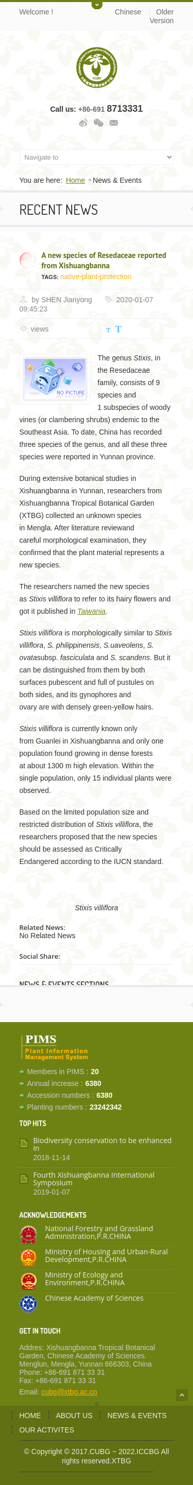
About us (74, 1415)
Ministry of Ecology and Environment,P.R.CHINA (85, 1278)
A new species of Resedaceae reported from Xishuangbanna (104, 260)
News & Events (137, 1415)
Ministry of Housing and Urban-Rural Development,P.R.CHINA (106, 1255)
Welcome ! (37, 12)
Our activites (47, 1430)
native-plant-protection (96, 276)
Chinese (128, 12)
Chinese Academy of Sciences (94, 1298)
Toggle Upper (97, 4)
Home (75, 180)
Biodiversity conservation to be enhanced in (102, 1144)
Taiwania (91, 611)
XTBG (121, 1461)
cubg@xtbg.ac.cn (69, 1392)
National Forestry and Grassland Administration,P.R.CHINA (99, 1232)
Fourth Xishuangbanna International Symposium (94, 1178)
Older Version (162, 16)
